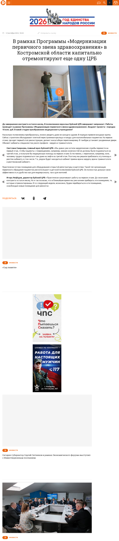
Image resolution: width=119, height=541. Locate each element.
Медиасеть (112, 538)
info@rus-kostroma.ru (25, 501)
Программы (89, 485)
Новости (42, 485)
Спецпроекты (55, 485)
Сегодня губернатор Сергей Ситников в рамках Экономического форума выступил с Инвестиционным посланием (88, 318)
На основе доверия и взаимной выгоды (24, 383)
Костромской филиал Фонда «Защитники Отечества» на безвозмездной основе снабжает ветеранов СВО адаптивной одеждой (87, 453)
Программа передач (72, 485)
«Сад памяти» (10, 248)
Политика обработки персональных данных (82, 530)
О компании (30, 485)
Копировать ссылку (47, 33)
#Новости (112, 33)
